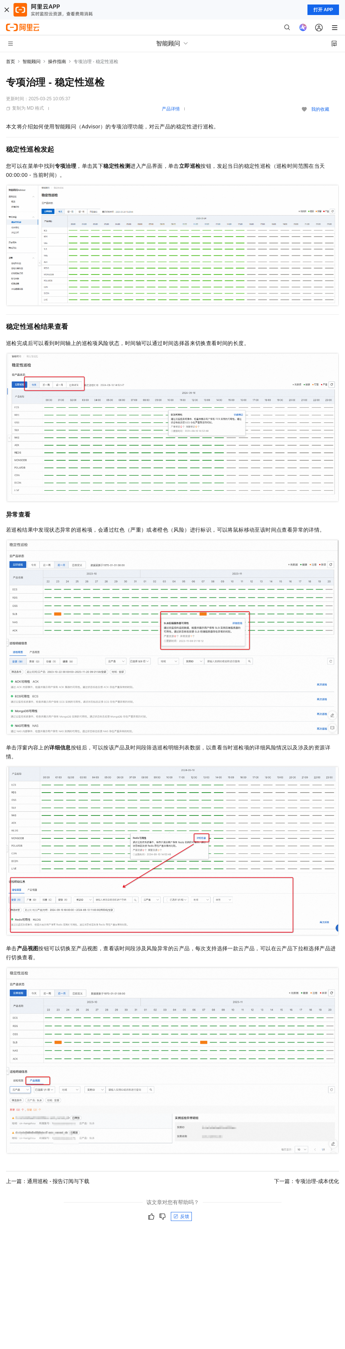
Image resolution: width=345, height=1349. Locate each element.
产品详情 (171, 109)
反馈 (181, 1216)
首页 (10, 61)
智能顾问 (32, 61)
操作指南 (57, 61)
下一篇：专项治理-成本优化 (306, 1181)
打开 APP (323, 9)
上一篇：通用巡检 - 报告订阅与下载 (47, 1181)
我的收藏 (320, 109)
